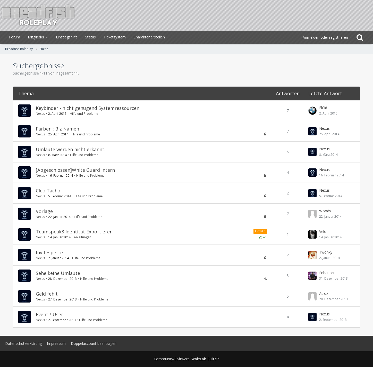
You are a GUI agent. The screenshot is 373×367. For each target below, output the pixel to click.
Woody (325, 210)
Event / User (49, 314)
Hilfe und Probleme (84, 113)
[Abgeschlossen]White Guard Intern (75, 170)
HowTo (260, 231)
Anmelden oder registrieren (325, 37)
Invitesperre (49, 252)
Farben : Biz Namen (57, 129)
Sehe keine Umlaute (58, 273)
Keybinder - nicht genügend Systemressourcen (87, 108)
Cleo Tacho (48, 190)
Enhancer (327, 272)
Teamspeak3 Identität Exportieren (74, 232)
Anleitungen (82, 237)
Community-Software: (186, 358)
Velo (322, 231)
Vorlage (44, 211)
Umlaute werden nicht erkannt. (70, 149)
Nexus (40, 113)
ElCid (323, 107)
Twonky (325, 252)
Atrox (323, 293)
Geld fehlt (47, 294)
